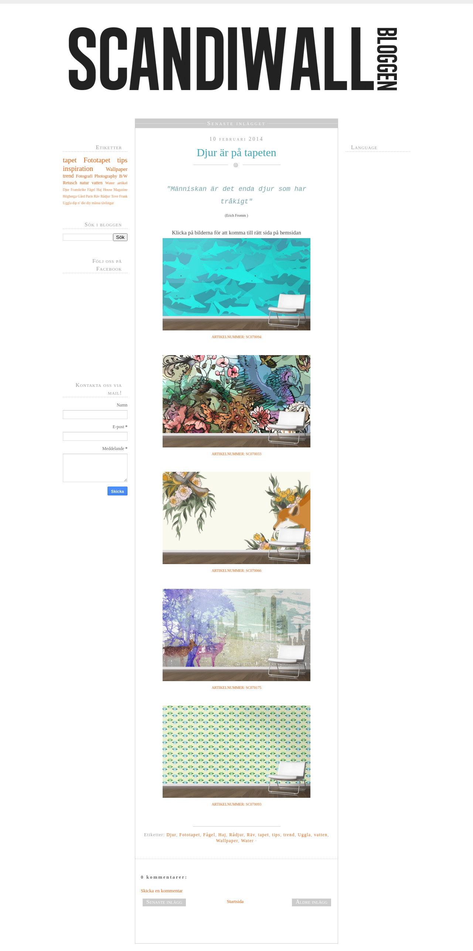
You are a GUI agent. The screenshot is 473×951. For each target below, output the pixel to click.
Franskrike (78, 190)
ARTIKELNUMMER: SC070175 (237, 688)
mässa (96, 203)
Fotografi (84, 176)
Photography (106, 176)
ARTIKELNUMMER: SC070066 (237, 571)
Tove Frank (119, 196)
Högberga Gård (74, 196)
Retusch (70, 182)
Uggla (67, 203)
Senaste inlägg (164, 902)
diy (88, 203)
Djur (66, 190)
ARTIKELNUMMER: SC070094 (237, 337)
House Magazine (115, 190)
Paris (89, 196)
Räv (96, 196)
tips (122, 160)
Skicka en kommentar (162, 890)
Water (110, 183)
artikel (122, 183)
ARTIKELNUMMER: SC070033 (237, 454)
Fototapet (97, 160)
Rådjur (105, 196)
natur (84, 182)
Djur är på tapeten (236, 152)
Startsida (235, 901)
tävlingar (107, 203)
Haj (99, 190)
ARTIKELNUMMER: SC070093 (237, 804)
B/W (123, 176)
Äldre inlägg (311, 902)
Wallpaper (116, 169)
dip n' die (78, 203)
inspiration (78, 168)
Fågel (91, 190)
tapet (69, 160)
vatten (97, 182)
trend (68, 176)
